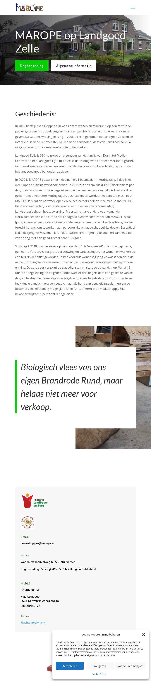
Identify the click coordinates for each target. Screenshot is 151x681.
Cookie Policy (99, 674)
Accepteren (70, 666)
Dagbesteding (32, 66)
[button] (143, 634)
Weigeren (100, 666)
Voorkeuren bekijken (130, 666)
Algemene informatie (73, 66)
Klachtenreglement (33, 622)
